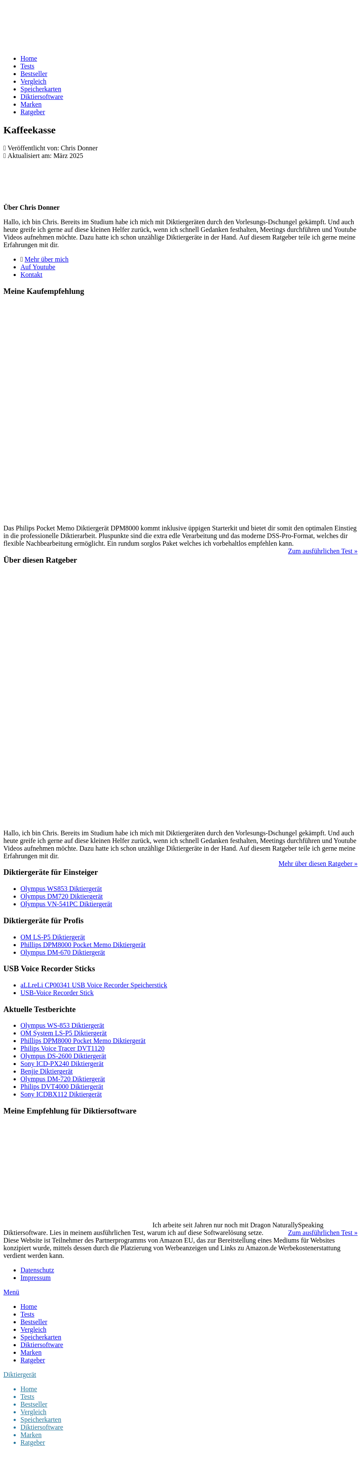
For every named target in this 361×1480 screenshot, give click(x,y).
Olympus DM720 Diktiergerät (61, 896)
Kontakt (31, 274)
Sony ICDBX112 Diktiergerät (61, 1094)
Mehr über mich (47, 259)
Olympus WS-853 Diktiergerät (62, 1025)
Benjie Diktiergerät (46, 1071)
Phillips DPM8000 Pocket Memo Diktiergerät (83, 944)
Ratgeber (32, 112)
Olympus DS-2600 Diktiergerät (63, 1056)
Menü (11, 1292)
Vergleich (33, 81)
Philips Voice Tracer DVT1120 (62, 1048)
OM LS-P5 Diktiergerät (52, 937)
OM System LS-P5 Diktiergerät (63, 1033)
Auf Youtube (37, 267)
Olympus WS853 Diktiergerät (61, 888)
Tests (27, 66)
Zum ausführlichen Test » (323, 551)
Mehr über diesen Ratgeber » (318, 863)
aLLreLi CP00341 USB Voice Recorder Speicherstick (93, 985)
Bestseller (33, 73)
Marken (31, 104)
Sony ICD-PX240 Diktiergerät (61, 1063)
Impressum (35, 1277)
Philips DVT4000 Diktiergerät (61, 1086)
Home (28, 58)
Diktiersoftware (41, 96)
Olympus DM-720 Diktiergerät (62, 1079)
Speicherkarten (40, 89)
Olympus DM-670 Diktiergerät (62, 952)
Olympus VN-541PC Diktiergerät (66, 904)
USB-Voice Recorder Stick (57, 992)
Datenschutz (37, 1270)
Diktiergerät (19, 1374)
